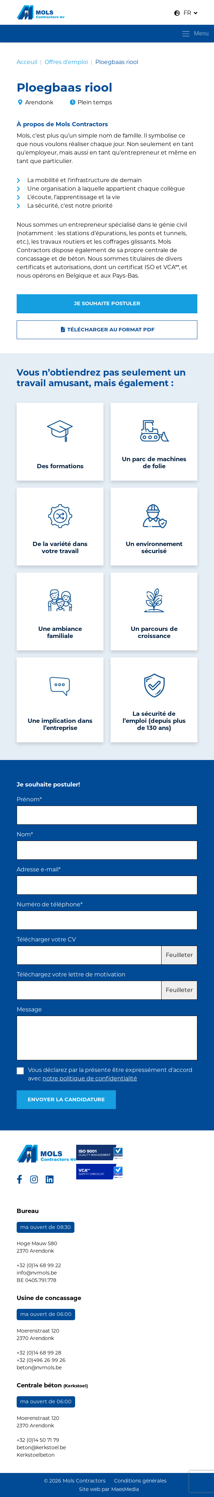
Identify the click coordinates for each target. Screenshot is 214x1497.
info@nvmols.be (37, 1273)
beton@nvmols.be (39, 1367)
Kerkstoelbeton (36, 1455)
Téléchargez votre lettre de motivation (71, 974)
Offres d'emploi (66, 62)
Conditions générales (140, 1481)
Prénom (29, 799)
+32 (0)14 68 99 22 (39, 1265)
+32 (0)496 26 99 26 (41, 1360)
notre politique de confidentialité (90, 1078)
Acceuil (27, 62)
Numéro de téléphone (50, 904)
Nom (25, 834)
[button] (185, 13)
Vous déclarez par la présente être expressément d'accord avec (110, 1074)
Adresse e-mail (39, 869)
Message (29, 1009)
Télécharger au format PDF (107, 329)
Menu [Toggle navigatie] (195, 33)
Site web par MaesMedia (109, 1489)
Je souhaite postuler (107, 303)
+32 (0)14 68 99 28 (39, 1353)
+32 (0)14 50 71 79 (38, 1440)
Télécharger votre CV (46, 939)
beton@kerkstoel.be (41, 1447)
